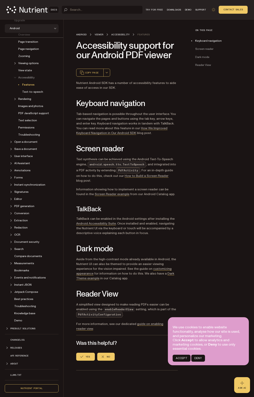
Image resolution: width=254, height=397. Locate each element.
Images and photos (30, 106)
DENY (198, 358)
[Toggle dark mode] (213, 10)
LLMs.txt (15, 375)
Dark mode (202, 57)
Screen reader (204, 49)
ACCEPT (181, 358)
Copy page (89, 72)
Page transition (28, 41)
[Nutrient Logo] (32, 9)
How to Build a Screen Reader (146, 176)
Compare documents (28, 256)
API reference (19, 355)
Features (28, 84)
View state (25, 70)
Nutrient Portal (32, 388)
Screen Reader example (112, 194)
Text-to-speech (32, 91)
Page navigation (28, 49)
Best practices (23, 299)
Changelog (17, 339)
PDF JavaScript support (33, 113)
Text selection (27, 120)
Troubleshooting (29, 134)
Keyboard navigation (208, 41)
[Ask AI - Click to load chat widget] (242, 385)
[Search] (102, 10)
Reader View (203, 65)
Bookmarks (21, 270)
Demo (18, 320)
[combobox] (106, 73)
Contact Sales (233, 9)
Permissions (26, 127)
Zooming (24, 56)
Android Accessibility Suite (96, 223)
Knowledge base (24, 313)
